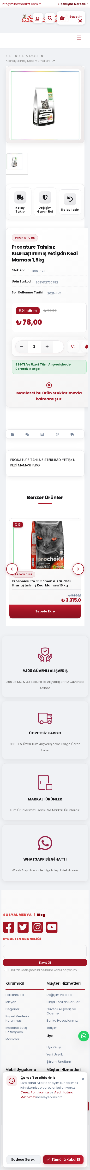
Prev (12, 569)
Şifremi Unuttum (59, 1061)
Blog (41, 914)
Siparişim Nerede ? (73, 4)
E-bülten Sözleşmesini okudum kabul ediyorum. (43, 970)
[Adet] (34, 347)
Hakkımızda (15, 994)
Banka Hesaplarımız (62, 1020)
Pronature (25, 238)
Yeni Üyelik (55, 1054)
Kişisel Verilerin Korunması (17, 1018)
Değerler (12, 1009)
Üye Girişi (54, 1047)
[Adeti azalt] (22, 347)
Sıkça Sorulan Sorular (63, 1002)
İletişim (52, 1027)
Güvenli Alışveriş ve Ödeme (61, 1011)
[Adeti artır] (47, 347)
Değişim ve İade (59, 994)
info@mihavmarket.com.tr (21, 4)
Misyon (11, 1002)
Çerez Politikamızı (34, 1092)
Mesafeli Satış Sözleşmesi (16, 1029)
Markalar (12, 1039)
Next (78, 569)
